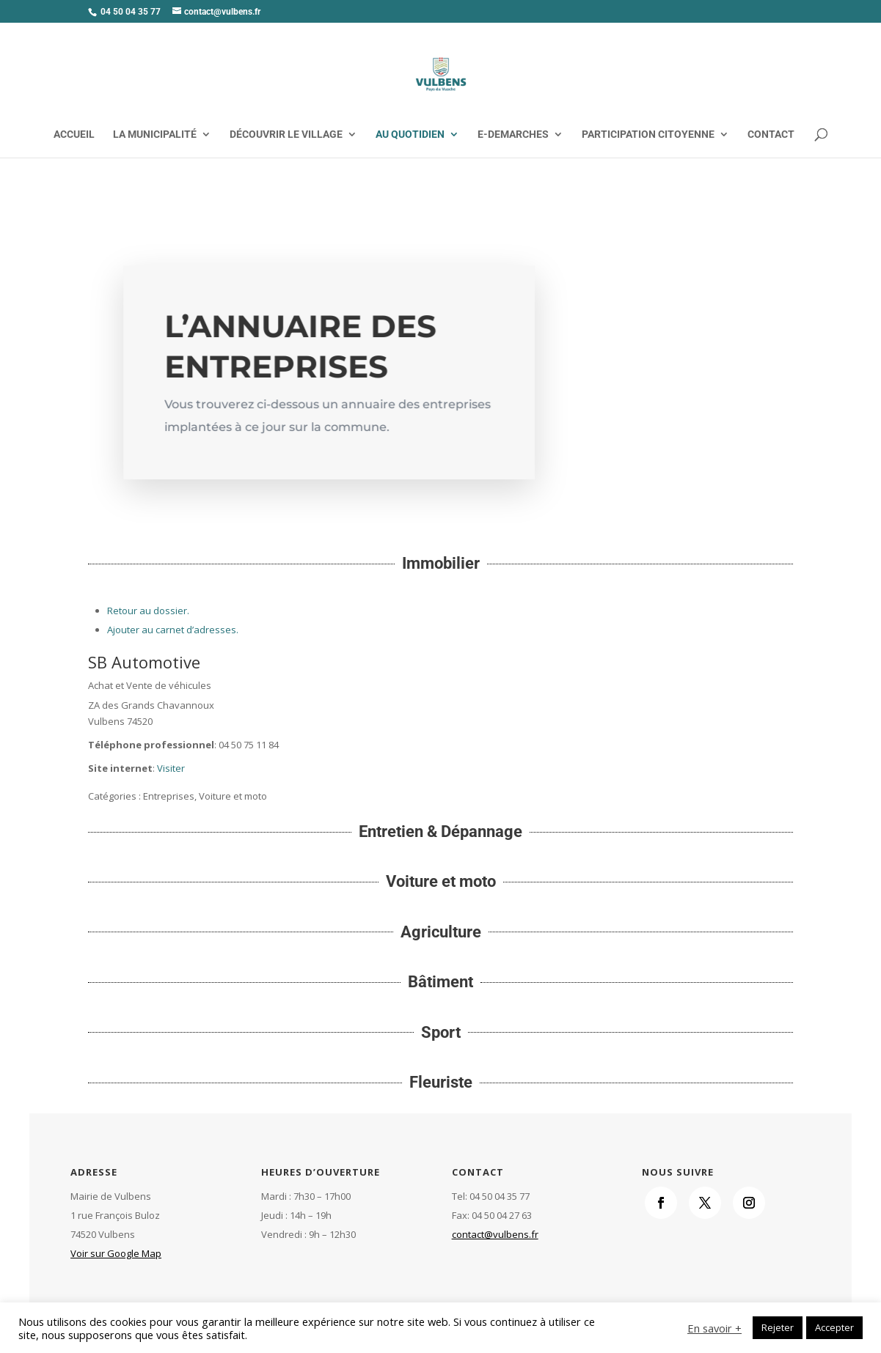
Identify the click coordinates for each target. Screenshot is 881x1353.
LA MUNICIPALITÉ (155, 134)
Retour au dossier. (148, 610)
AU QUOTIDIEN (410, 134)
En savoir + (714, 1328)
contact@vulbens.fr (495, 1234)
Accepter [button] (834, 1327)
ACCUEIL (74, 134)
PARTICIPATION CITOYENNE (648, 134)
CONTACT (770, 134)
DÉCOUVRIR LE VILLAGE (286, 134)
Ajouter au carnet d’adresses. (172, 629)
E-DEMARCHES (513, 134)
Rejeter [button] (777, 1327)
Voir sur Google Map (115, 1253)
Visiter (171, 768)
